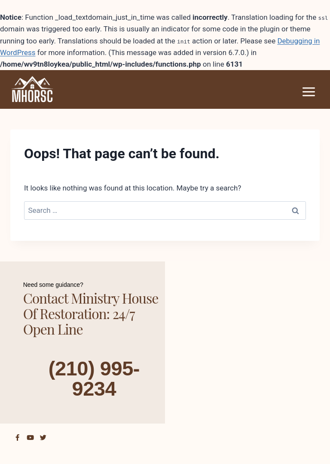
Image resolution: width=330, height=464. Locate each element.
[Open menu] (308, 91)
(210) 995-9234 (94, 377)
